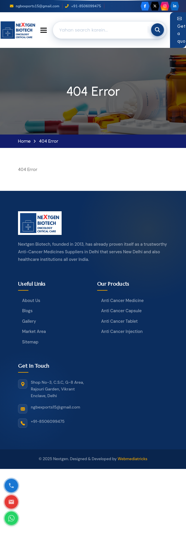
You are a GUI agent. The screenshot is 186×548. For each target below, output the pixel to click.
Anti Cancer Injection (122, 331)
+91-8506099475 (83, 6)
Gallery (29, 321)
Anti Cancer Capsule (121, 310)
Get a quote (181, 30)
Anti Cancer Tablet (119, 321)
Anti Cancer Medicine (122, 300)
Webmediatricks (132, 458)
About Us (31, 300)
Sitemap (30, 342)
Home (24, 141)
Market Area (34, 331)
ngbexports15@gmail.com (34, 6)
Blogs (27, 310)
